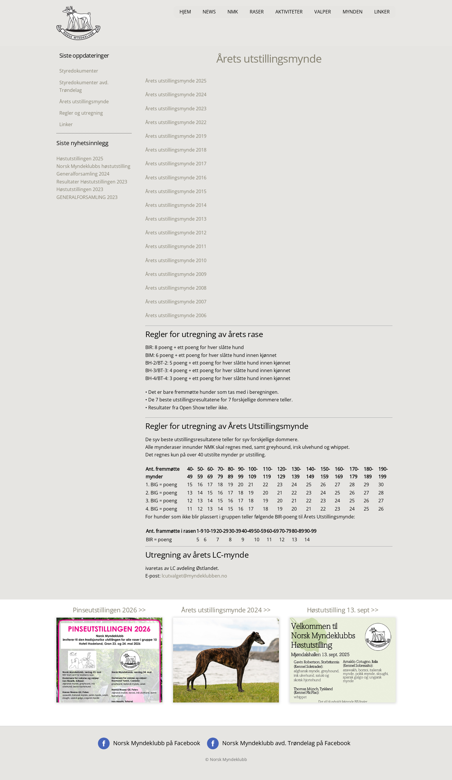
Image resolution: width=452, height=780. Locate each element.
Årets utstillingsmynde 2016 (175, 177)
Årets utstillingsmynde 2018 (175, 150)
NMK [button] (232, 11)
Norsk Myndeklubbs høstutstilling (93, 166)
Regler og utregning (81, 113)
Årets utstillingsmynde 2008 (175, 288)
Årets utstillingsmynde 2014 (175, 205)
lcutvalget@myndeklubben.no (194, 576)
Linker (382, 11)
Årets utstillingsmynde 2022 (175, 122)
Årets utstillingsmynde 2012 (175, 232)
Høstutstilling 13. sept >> (342, 609)
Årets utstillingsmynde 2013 (175, 219)
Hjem (185, 11)
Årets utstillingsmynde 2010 (175, 260)
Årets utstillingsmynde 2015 (175, 191)
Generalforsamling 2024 (82, 174)
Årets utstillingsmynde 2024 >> (226, 609)
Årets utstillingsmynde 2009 (175, 274)
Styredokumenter (78, 71)
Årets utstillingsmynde (84, 101)
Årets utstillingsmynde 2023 (175, 108)
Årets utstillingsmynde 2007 (175, 301)
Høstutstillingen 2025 (79, 158)
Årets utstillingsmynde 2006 (175, 315)
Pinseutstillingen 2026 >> (109, 609)
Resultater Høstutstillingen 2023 (91, 181)
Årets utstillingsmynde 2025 (175, 81)
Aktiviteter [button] (289, 11)
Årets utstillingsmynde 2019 (175, 136)
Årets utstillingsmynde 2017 (175, 163)
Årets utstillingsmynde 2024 (175, 94)
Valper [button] (322, 11)
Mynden (353, 11)
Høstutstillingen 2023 (79, 189)
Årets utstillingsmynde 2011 (175, 246)
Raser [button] (257, 11)
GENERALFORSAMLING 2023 (87, 197)
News (209, 11)
